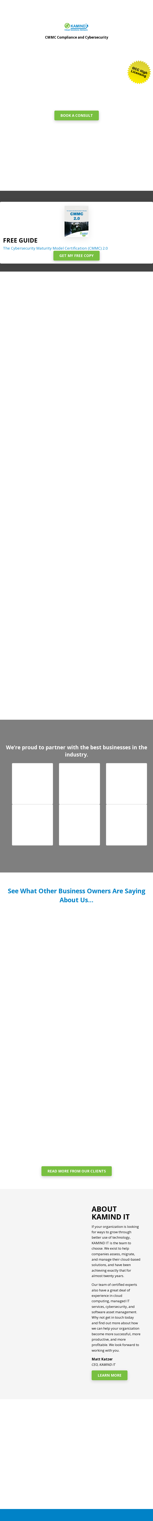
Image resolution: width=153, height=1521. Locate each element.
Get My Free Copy (76, 255)
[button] (32, 783)
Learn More (110, 1375)
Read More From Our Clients (76, 1171)
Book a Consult (76, 115)
